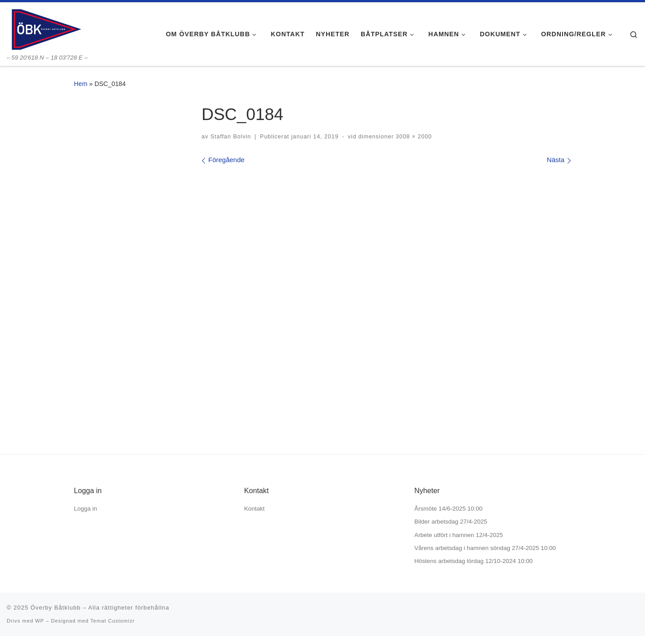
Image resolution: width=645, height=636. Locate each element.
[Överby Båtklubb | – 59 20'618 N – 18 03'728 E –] (46, 28)
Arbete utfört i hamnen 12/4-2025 (458, 535)
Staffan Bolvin (231, 136)
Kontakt (254, 508)
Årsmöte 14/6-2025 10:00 (448, 508)
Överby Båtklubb (55, 607)
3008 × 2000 (413, 136)
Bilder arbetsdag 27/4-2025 (450, 521)
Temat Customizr (112, 620)
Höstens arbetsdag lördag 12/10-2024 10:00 (473, 561)
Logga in (85, 508)
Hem (80, 83)
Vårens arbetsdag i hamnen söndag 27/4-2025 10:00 (485, 548)
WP (39, 620)
